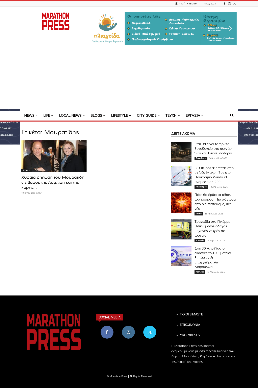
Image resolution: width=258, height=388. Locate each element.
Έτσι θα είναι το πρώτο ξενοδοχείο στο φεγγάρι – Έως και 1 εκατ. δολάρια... (215, 148)
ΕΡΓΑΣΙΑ (194, 115)
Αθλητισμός (201, 187)
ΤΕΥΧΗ (172, 115)
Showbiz (26, 171)
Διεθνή (199, 214)
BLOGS (98, 115)
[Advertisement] (129, 80)
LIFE (48, 115)
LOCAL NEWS (72, 115)
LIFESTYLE (121, 115)
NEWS (30, 115)
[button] (163, 28)
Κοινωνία (200, 240)
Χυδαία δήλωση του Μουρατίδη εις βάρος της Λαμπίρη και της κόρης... (52, 182)
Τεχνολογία (201, 158)
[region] (163, 28)
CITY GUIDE (148, 115)
